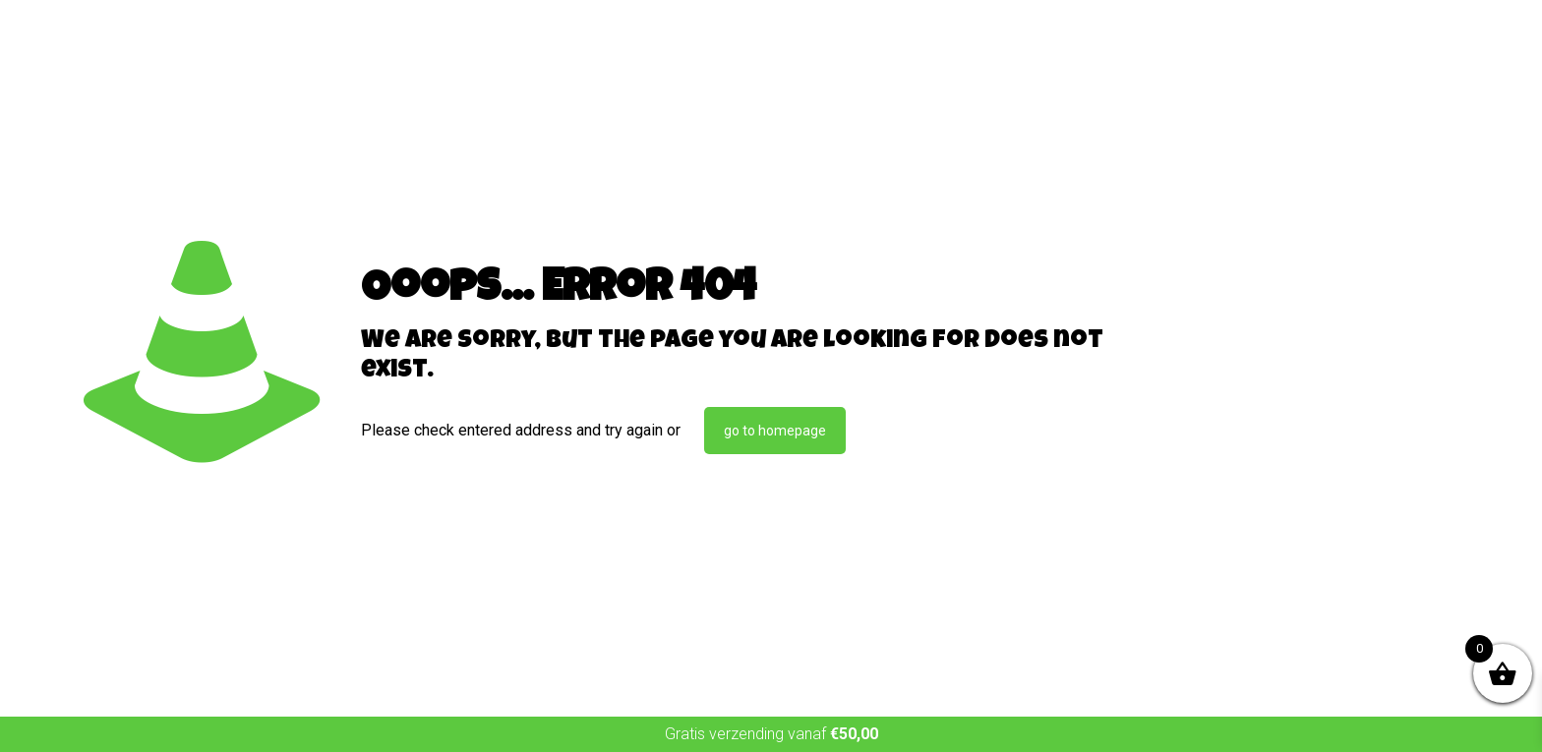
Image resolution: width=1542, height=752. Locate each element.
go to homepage (775, 430)
